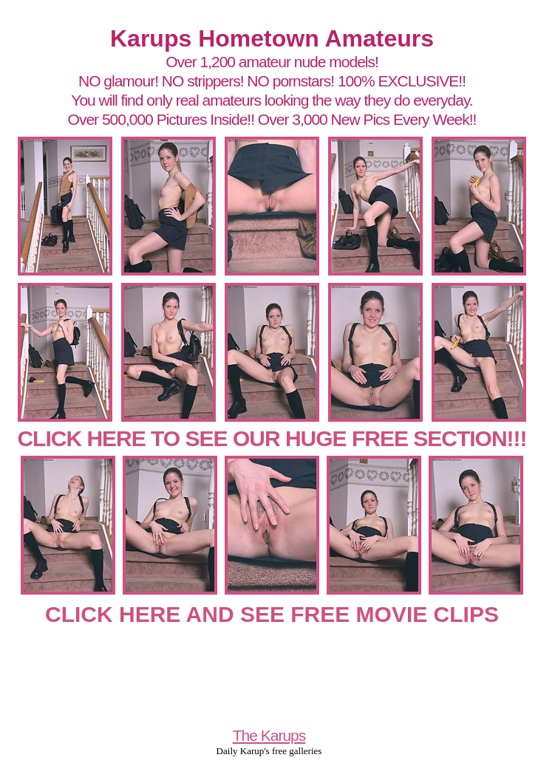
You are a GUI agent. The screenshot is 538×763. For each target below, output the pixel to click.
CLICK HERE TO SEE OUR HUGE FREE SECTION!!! (271, 438)
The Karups (269, 735)
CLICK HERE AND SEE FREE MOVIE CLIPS (272, 614)
